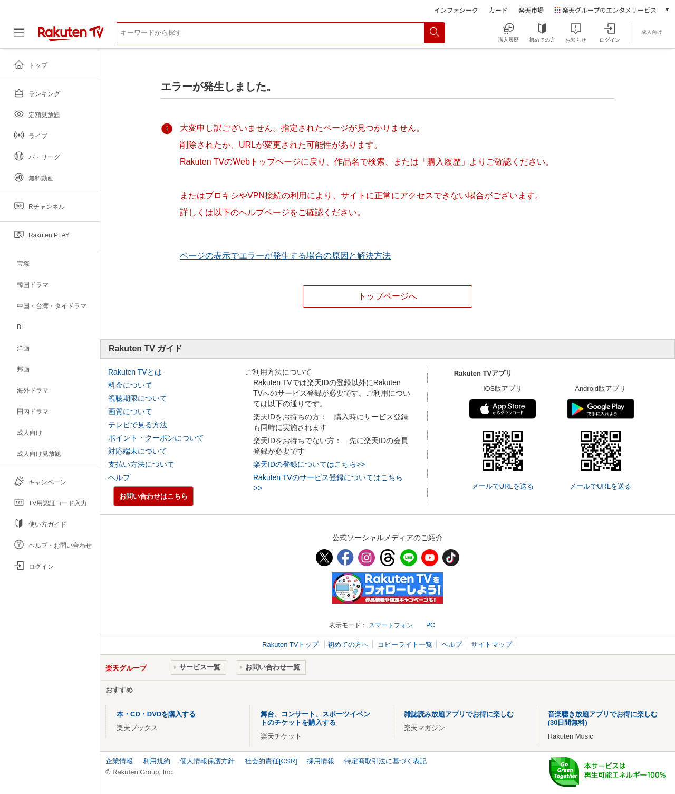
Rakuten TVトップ (291, 644)
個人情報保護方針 (207, 761)
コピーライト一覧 (405, 644)
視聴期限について (137, 398)
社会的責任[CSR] (271, 761)
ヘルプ (119, 477)
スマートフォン (391, 625)
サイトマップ (491, 644)
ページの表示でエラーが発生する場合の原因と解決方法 (285, 255)
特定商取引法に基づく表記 (385, 761)
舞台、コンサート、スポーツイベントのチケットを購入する (315, 718)
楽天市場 (531, 9)
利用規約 (156, 761)
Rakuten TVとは (135, 372)
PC (430, 625)
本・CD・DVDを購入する (156, 714)
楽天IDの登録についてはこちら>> (309, 464)
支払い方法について (141, 464)
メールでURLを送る (503, 486)
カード (498, 9)
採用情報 (320, 761)
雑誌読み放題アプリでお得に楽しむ (459, 714)
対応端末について (137, 451)
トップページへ (387, 296)
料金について (130, 385)
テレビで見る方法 (137, 424)
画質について (130, 411)
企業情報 (119, 761)
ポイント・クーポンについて (156, 438)
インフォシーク (456, 9)
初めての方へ (348, 644)
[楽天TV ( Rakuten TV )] (71, 39)
